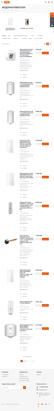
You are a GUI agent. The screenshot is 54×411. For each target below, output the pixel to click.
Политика (4, 376)
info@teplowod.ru (43, 390)
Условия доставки (24, 378)
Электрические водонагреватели (10, 28)
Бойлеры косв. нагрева (26, 28)
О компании (5, 374)
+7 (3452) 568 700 (43, 387)
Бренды (39, 374)
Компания (5, 372)
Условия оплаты (23, 376)
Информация (23, 372)
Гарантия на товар (24, 380)
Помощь (21, 374)
